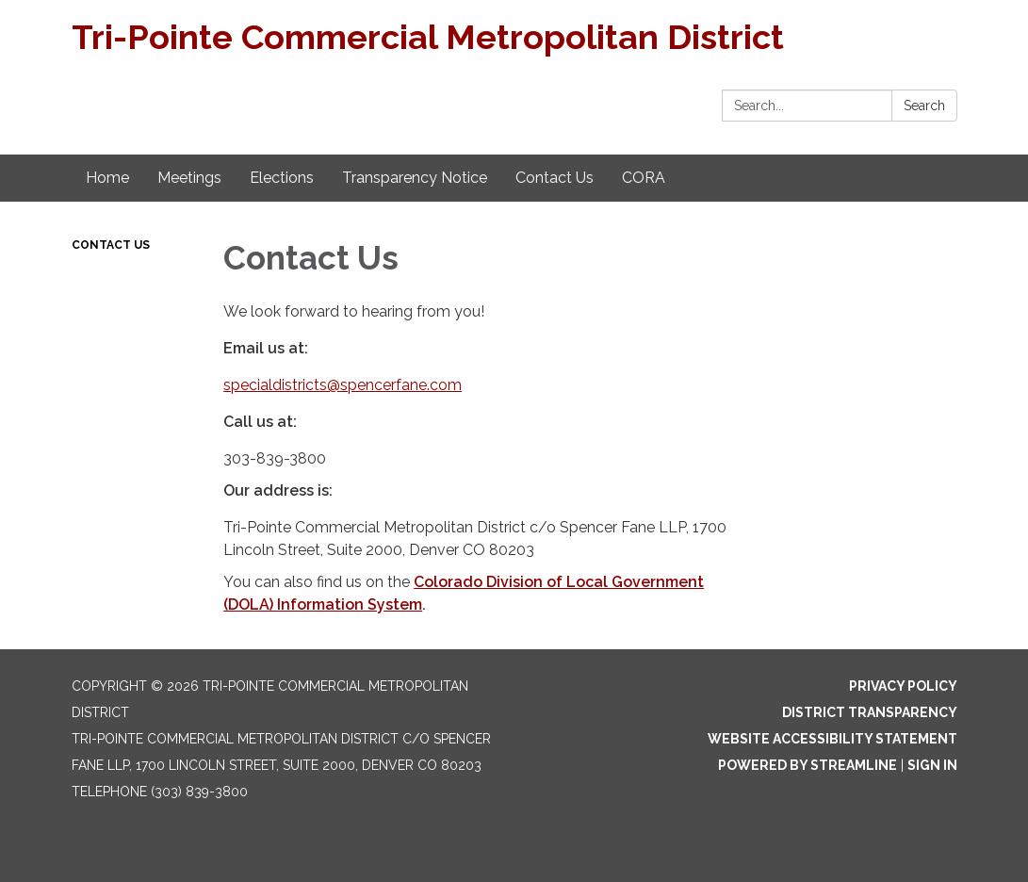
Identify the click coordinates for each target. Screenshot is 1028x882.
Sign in (932, 765)
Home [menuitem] (107, 178)
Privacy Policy (903, 686)
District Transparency (869, 712)
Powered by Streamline (807, 765)
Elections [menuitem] (282, 178)
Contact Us (111, 245)
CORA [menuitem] (643, 178)
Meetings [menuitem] (189, 178)
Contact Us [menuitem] (554, 178)
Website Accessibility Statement (832, 738)
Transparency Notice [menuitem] (414, 178)
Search (924, 105)
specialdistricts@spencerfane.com (342, 385)
